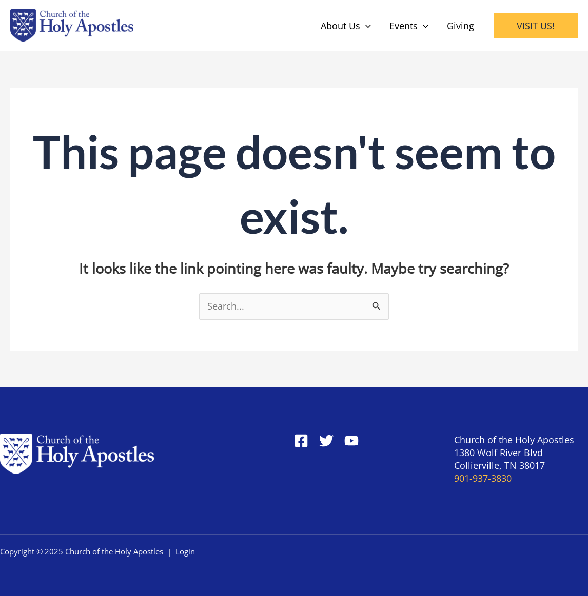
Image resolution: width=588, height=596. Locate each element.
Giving (460, 25)
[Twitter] (326, 441)
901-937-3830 (483, 478)
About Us (346, 26)
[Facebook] (301, 441)
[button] (536, 25)
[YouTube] (351, 441)
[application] (365, 26)
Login (185, 551)
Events (408, 26)
